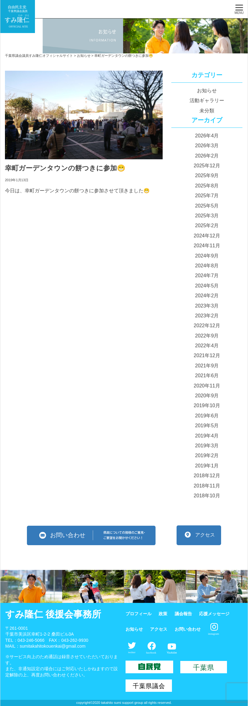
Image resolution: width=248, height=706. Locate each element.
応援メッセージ (214, 613)
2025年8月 (207, 185)
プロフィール (139, 613)
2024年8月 (207, 265)
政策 (163, 613)
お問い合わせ (188, 629)
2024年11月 (207, 245)
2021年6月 (207, 375)
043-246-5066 (31, 640)
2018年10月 (207, 495)
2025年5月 (207, 205)
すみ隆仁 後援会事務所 (53, 614)
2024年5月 (207, 285)
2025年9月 (207, 175)
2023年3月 (207, 305)
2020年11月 (207, 385)
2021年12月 (207, 355)
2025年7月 (207, 195)
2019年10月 (207, 405)
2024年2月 (207, 295)
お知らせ (207, 90)
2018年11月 (207, 485)
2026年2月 (207, 155)
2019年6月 (207, 415)
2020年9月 (207, 395)
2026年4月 (207, 135)
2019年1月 (207, 465)
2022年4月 (207, 345)
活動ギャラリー (207, 100)
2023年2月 (207, 315)
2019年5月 (207, 425)
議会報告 (183, 613)
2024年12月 (207, 235)
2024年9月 (207, 255)
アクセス (158, 629)
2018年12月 (207, 475)
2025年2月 (207, 225)
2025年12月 (207, 165)
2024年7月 (207, 275)
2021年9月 (207, 365)
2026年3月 (207, 145)
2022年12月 (207, 325)
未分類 (206, 110)
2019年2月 (207, 455)
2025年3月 (207, 215)
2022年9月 (207, 335)
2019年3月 (207, 445)
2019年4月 (207, 435)
